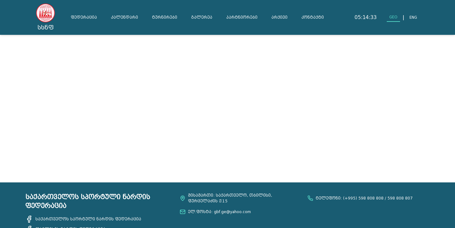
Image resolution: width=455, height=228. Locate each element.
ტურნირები (164, 17)
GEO (393, 17)
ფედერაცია (84, 17)
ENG (413, 17)
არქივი (279, 17)
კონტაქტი (312, 17)
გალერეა (201, 17)
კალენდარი (124, 17)
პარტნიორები (242, 17)
